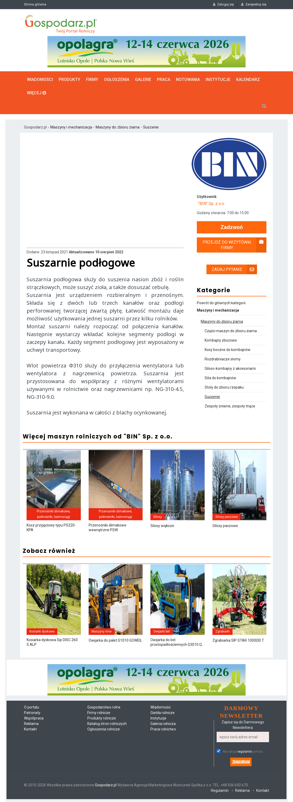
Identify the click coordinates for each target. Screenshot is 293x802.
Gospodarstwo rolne (103, 707)
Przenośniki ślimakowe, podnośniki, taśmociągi (53, 514)
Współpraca (34, 718)
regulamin (244, 752)
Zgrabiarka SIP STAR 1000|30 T (238, 641)
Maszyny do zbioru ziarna (117, 127)
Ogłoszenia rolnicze (103, 729)
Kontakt (30, 729)
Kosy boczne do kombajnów (228, 350)
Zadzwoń (232, 227)
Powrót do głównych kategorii (221, 303)
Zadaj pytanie (234, 269)
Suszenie (151, 127)
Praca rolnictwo (163, 729)
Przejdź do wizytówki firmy (234, 245)
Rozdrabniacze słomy (223, 359)
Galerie (143, 79)
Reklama (31, 724)
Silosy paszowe (226, 517)
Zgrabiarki (222, 631)
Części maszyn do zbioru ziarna (231, 331)
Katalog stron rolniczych (107, 724)
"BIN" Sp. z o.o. (211, 203)
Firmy (92, 79)
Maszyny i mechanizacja (71, 127)
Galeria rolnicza (163, 724)
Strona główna (35, 4)
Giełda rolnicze (162, 713)
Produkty (69, 79)
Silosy (157, 517)
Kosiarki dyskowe (41, 631)
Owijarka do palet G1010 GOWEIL (115, 641)
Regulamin (220, 791)
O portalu (31, 707)
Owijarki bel (161, 631)
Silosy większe (162, 526)
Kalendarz (248, 79)
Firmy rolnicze (98, 713)
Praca (163, 79)
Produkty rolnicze (101, 718)
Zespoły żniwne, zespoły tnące (230, 406)
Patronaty (32, 713)
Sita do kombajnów (220, 378)
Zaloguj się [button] (223, 4)
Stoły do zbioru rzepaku (224, 387)
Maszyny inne (101, 631)
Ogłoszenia (116, 79)
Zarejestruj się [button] (253, 4)
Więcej (36, 92)
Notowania (188, 79)
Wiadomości (40, 79)
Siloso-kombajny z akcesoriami (230, 368)
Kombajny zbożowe (221, 340)
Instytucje (218, 79)
